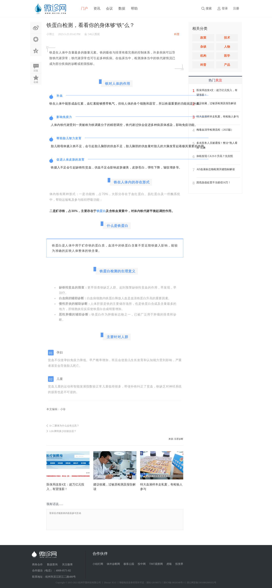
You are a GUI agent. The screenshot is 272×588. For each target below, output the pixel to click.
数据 (121, 8)
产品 (227, 64)
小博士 (50, 34)
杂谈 (203, 46)
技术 (227, 37)
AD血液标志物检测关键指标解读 (215, 169)
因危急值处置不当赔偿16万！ (213, 182)
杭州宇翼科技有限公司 (89, 582)
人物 (227, 46)
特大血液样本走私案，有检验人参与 (217, 116)
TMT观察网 (156, 564)
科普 (203, 64)
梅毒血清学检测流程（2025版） (214, 129)
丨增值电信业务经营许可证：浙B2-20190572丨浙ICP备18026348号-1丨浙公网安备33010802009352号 (166, 582)
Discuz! (107, 582)
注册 (236, 8)
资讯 (97, 8)
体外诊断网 (113, 564)
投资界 (179, 564)
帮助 (134, 8)
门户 (84, 8)
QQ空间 (36, 50)
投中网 (142, 564)
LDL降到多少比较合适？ (62, 431)
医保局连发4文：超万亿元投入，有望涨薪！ (216, 92)
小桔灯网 (98, 564)
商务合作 (37, 564)
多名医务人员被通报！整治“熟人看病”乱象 (216, 145)
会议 (109, 8)
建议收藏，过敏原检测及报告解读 (216, 103)
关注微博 (67, 564)
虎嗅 (169, 564)
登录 (225, 8)
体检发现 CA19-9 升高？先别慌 (214, 156)
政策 (203, 37)
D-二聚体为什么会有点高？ (64, 425)
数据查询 (52, 564)
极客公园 (129, 564)
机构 (203, 55)
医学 (227, 55)
